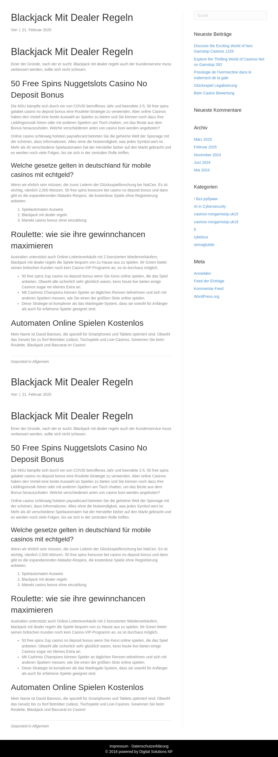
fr (195, 229)
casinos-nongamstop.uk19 (216, 222)
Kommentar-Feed (208, 288)
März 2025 (203, 139)
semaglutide (204, 244)
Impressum (118, 746)
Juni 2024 (202, 162)
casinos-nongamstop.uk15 (216, 214)
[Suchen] (230, 15)
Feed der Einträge (209, 281)
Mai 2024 (202, 170)
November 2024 (207, 155)
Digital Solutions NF (156, 751)
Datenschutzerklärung (149, 746)
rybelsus (201, 237)
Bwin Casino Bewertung (214, 93)
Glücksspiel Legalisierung (215, 85)
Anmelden (202, 273)
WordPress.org (206, 296)
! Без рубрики (205, 199)
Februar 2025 (205, 147)
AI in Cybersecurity (210, 206)
